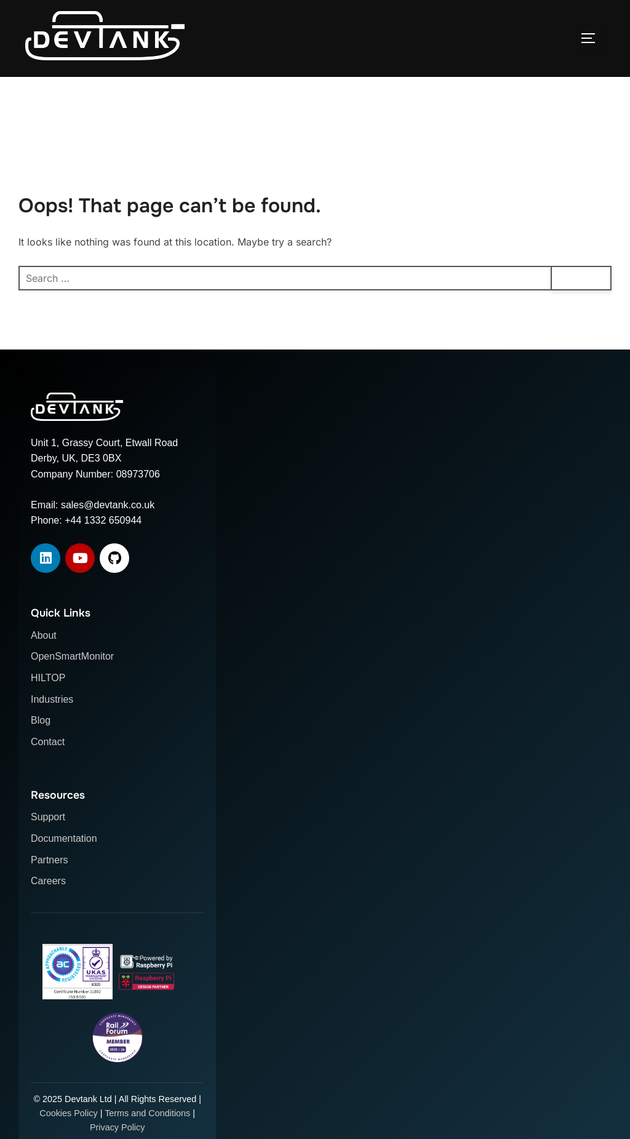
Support (48, 847)
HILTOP (48, 708)
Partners (49, 889)
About (44, 665)
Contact (48, 772)
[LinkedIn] (45, 588)
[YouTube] (80, 588)
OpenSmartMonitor (72, 686)
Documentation (64, 868)
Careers (48, 911)
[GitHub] (114, 588)
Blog (40, 750)
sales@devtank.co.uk (107, 534)
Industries (52, 729)
